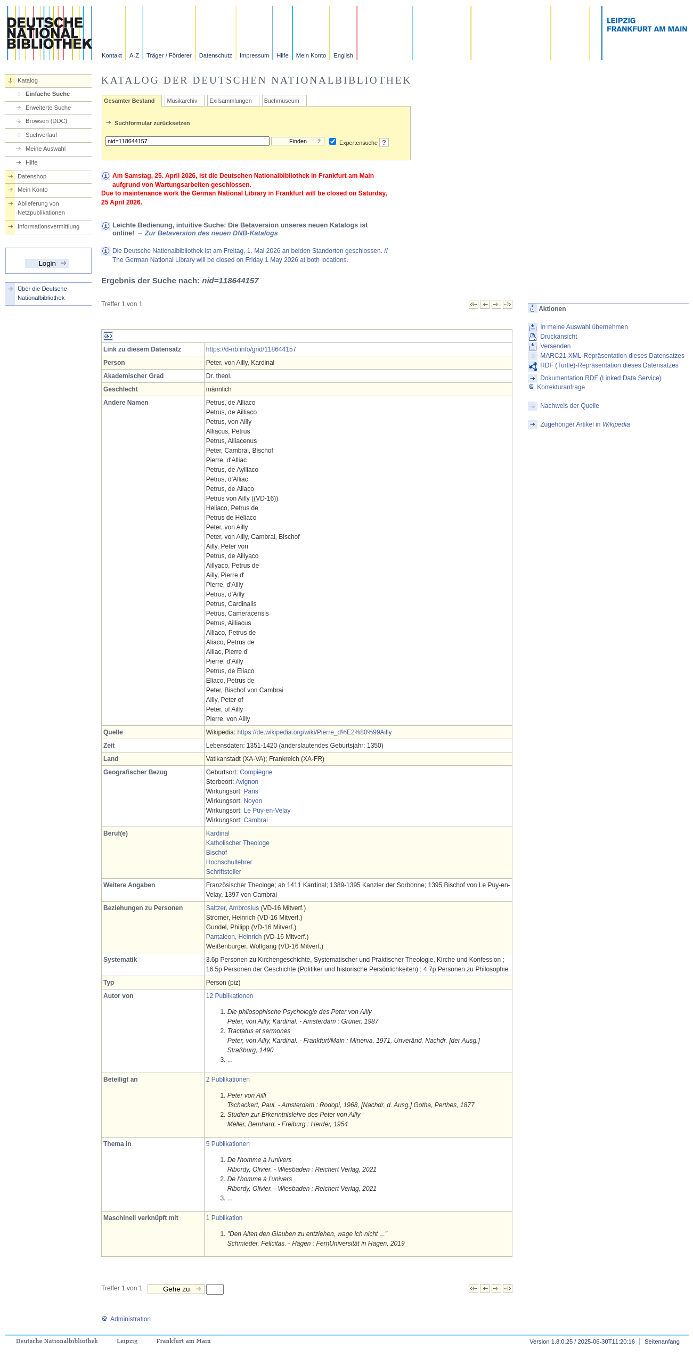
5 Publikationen (228, 1144)
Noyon (252, 801)
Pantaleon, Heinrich (234, 936)
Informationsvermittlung (48, 226)
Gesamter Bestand (129, 100)
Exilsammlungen (230, 100)
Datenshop (32, 176)
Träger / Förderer (169, 55)
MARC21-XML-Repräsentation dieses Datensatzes (612, 355)
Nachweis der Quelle (569, 406)
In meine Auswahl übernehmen (584, 327)
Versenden (555, 346)
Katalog (28, 80)
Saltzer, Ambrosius (232, 908)
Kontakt (112, 55)
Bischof (216, 852)
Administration (126, 1319)
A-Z (134, 55)
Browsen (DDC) (46, 121)
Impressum (254, 55)
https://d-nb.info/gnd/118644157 (251, 349)
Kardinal (218, 833)
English (343, 55)
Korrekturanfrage (556, 387)
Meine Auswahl (46, 148)
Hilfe (282, 55)
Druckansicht (558, 336)
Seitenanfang (662, 1341)
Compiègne (256, 772)
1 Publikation (224, 1218)
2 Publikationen (228, 1079)
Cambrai (255, 820)
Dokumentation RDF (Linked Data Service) (600, 378)
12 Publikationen (230, 996)
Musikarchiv (182, 100)
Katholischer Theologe (238, 843)
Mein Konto (311, 55)
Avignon (246, 782)
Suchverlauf (41, 135)
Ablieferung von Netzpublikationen (41, 208)
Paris (250, 791)
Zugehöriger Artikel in (585, 424)
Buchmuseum (281, 100)
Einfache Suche (48, 94)
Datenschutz (215, 55)
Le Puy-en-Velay (266, 810)
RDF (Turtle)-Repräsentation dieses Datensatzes (609, 365)
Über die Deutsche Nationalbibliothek (42, 293)
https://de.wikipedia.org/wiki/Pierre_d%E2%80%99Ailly (314, 732)
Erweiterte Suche (48, 107)
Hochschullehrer (229, 862)
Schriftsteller (223, 872)
